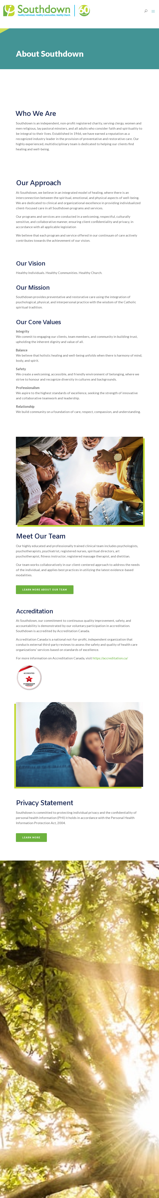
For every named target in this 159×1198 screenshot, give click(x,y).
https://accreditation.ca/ (110, 658)
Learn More (31, 837)
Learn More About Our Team (44, 589)
